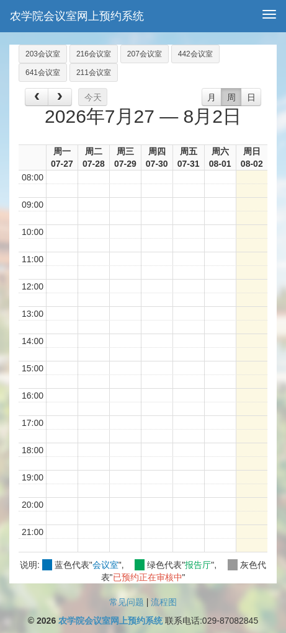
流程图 (164, 602)
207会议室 (144, 54)
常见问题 (126, 602)
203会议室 (42, 54)
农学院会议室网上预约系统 (77, 16)
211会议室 (93, 72)
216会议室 (93, 54)
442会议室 (195, 54)
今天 (93, 97)
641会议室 (42, 72)
